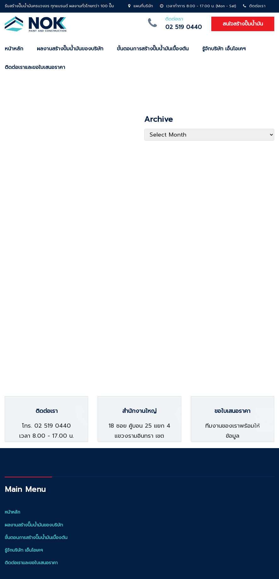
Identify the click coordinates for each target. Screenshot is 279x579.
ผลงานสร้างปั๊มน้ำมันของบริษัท (70, 49)
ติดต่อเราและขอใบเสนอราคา (31, 562)
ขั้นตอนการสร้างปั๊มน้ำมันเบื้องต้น (153, 49)
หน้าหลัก (12, 512)
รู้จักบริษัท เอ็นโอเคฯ (224, 49)
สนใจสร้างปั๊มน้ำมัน (243, 24)
